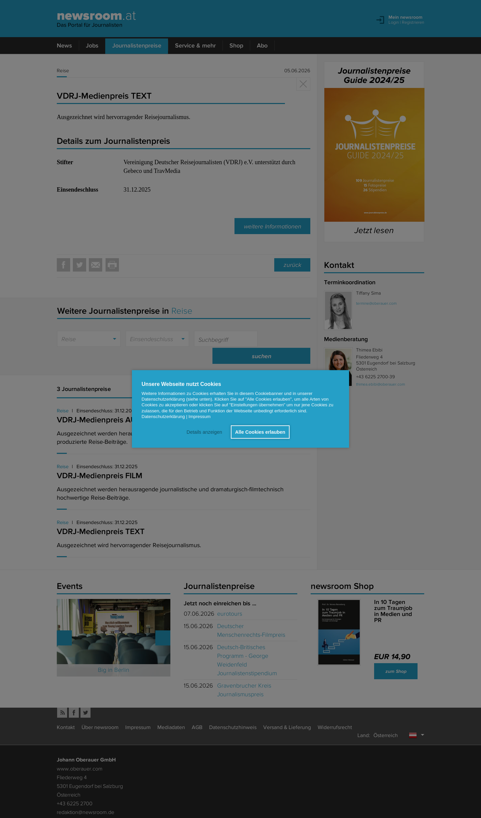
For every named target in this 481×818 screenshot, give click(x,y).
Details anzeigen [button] (204, 432)
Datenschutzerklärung (163, 416)
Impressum (199, 416)
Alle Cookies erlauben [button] (260, 432)
